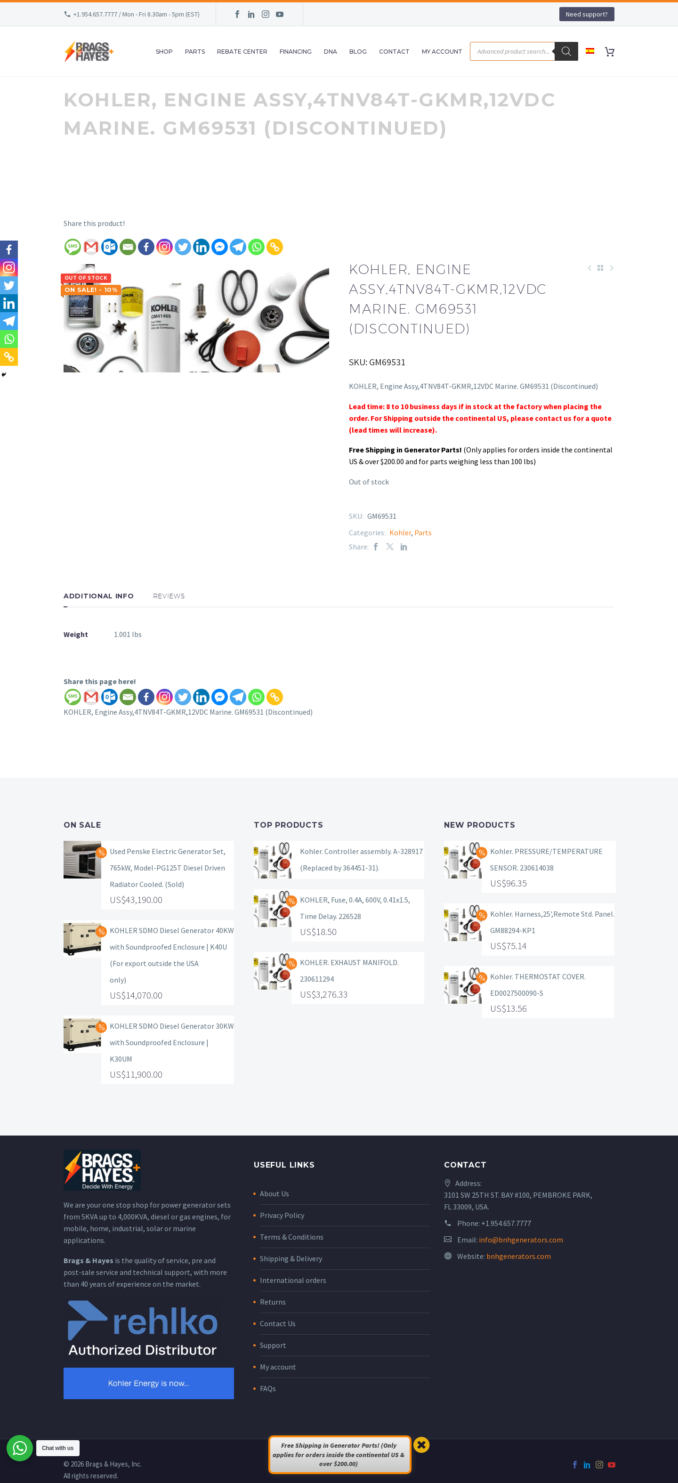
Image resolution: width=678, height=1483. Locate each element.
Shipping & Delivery (291, 1258)
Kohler (400, 532)
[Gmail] (91, 247)
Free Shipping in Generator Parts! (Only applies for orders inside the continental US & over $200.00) (338, 1454)
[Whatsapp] (256, 247)
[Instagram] (164, 247)
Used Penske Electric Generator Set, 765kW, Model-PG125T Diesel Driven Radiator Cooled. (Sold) (168, 867)
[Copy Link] (274, 247)
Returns (273, 1301)
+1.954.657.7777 (506, 1223)
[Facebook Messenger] (219, 247)
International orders (293, 1280)
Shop (164, 51)
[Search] (566, 51)
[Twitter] (183, 247)
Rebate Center (242, 51)
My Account (442, 51)
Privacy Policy (282, 1215)
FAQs (268, 1388)
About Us (274, 1193)
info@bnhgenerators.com (521, 1239)
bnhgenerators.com (518, 1256)
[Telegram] (238, 247)
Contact (394, 51)
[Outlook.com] (109, 247)
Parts (195, 51)
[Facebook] (146, 247)
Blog (358, 51)
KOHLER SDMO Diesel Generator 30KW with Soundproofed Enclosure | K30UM (172, 1042)
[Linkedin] (201, 247)
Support (273, 1345)
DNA (330, 51)
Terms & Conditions (291, 1236)
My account (278, 1366)
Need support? (587, 14)
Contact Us (278, 1323)
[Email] (128, 247)
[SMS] (73, 247)
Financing (296, 51)
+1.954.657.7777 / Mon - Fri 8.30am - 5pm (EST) (136, 14)
